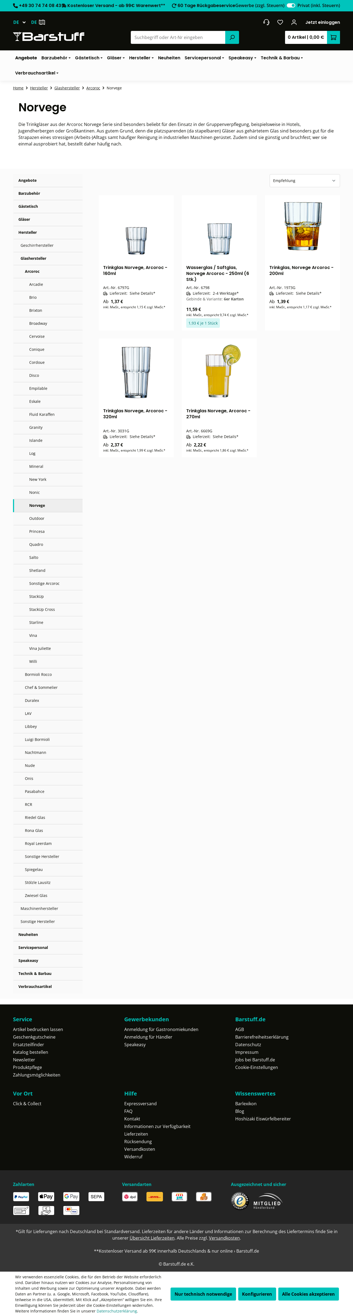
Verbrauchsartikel (35, 986)
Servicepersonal (33, 947)
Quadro (36, 544)
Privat (319, 5)
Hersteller (27, 232)
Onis (29, 778)
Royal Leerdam (38, 843)
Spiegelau (34, 869)
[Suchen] (232, 37)
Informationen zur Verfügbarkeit (157, 1126)
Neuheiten (28, 934)
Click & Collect (27, 1104)
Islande (36, 440)
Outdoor (36, 518)
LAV (28, 713)
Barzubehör (29, 193)
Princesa (37, 531)
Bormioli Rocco (38, 674)
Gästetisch (28, 206)
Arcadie (36, 284)
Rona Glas (34, 830)
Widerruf (133, 1157)
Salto (33, 557)
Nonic (34, 492)
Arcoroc (32, 271)
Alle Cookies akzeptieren (308, 1294)
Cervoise (37, 336)
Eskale (35, 401)
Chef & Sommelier (41, 687)
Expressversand (140, 1104)
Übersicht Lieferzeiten (152, 1238)
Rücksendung (138, 1142)
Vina (33, 635)
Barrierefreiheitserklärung (262, 1037)
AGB (239, 1029)
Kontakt (132, 1119)
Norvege (37, 505)
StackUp (36, 596)
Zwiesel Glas (36, 895)
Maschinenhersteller (39, 908)
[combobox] (178, 37)
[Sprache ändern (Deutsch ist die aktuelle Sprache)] (22, 22)
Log (32, 453)
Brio (33, 297)
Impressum (247, 1052)
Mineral (36, 466)
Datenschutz (248, 1045)
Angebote (27, 180)
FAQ (128, 1111)
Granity (36, 427)
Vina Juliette (40, 648)
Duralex (32, 700)
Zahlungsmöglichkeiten (36, 1075)
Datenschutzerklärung (117, 1311)
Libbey (31, 726)
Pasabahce (34, 791)
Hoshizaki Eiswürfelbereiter (263, 1119)
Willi (33, 661)
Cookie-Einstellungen (256, 1067)
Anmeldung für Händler (148, 1037)
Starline (36, 622)
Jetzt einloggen (322, 22)
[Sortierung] (305, 180)
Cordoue (37, 362)
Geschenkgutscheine (34, 1037)
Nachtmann (35, 752)
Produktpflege (27, 1067)
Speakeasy (28, 960)
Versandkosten (139, 1149)
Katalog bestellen (30, 1052)
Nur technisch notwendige (203, 1294)
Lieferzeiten (136, 1134)
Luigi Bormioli (37, 739)
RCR (28, 804)
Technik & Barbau (34, 973)
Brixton (35, 310)
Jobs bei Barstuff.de (255, 1060)
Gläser (24, 219)
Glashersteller (33, 258)
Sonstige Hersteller (42, 856)
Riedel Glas (35, 817)
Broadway (38, 323)
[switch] (291, 5)
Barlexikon (246, 1104)
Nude (30, 765)
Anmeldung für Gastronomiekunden (161, 1029)
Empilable (38, 388)
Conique (36, 349)
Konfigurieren (257, 1294)
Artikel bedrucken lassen (38, 1029)
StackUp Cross (42, 609)
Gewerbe (259, 5)
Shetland (37, 570)
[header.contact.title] (266, 22)
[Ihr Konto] (294, 22)
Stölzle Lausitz (38, 882)
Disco (34, 375)
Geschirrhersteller (37, 245)
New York (37, 479)
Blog (239, 1111)
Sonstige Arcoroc (44, 583)
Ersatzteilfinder (28, 1045)
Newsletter (24, 1060)
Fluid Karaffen (42, 414)
